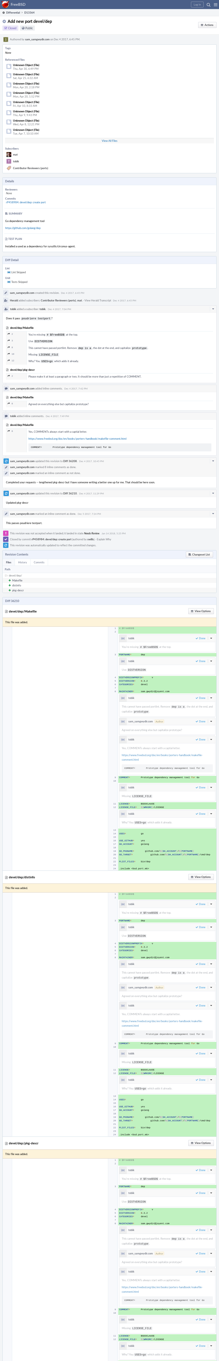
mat (15, 154)
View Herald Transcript (97, 300)
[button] (215, 4)
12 (11, 358)
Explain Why (104, 537)
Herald (14, 300)
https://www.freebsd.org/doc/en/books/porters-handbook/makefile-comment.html (77, 436)
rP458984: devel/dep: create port (26, 202)
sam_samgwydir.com (37, 39)
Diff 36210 (70, 491)
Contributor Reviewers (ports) (30, 168)
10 (11, 352)
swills (90, 537)
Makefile (17, 578)
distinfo (16, 583)
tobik (16, 161)
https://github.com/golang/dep (23, 228)
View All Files (109, 141)
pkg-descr (18, 588)
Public (29, 28)
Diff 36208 (70, 458)
